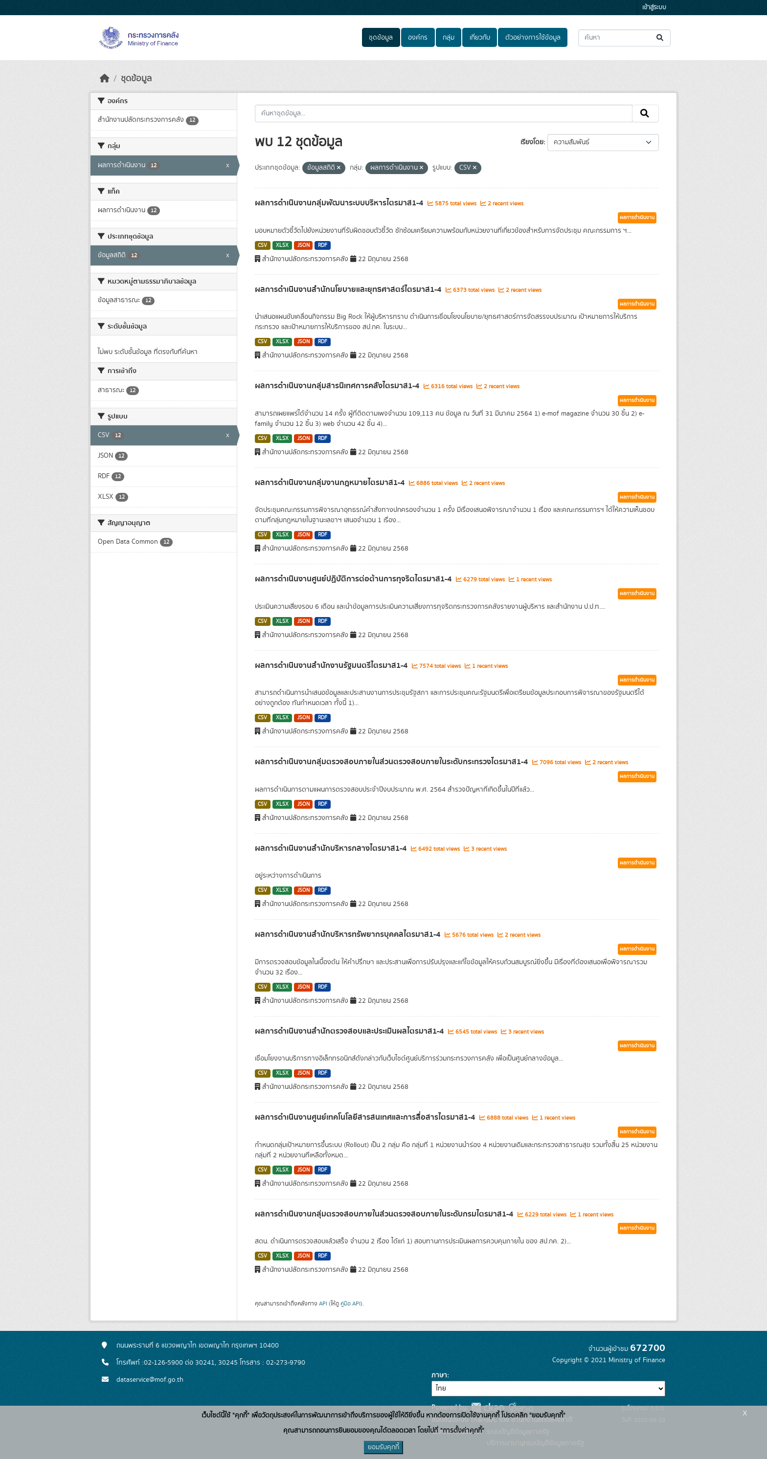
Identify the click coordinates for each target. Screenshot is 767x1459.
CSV (262, 245)
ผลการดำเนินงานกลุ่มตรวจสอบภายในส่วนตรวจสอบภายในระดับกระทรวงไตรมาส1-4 (392, 761)
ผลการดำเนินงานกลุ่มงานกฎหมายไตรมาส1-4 (330, 482)
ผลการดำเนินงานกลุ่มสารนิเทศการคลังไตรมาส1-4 (338, 385)
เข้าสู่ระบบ (654, 7)
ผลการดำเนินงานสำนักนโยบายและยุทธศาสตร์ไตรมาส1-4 (349, 289)
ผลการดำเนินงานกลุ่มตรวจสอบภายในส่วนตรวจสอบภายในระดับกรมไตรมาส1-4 (385, 1214)
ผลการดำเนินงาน (637, 217)
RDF (322, 245)
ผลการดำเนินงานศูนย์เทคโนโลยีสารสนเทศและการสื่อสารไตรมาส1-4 (366, 1117)
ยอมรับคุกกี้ (383, 1447)
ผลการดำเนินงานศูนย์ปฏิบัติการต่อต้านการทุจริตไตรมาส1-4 (354, 579)
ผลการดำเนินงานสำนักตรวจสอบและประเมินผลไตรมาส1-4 (350, 1031)
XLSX (282, 245)
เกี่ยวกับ (480, 38)
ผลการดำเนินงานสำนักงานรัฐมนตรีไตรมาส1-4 (332, 665)
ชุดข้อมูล (381, 38)
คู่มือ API (350, 1303)
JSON (303, 245)
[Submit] (660, 37)
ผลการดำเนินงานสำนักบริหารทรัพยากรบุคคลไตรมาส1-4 (348, 934)
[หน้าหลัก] (105, 78)
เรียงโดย (531, 142)
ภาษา (439, 1375)
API (323, 1303)
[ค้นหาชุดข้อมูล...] (624, 37)
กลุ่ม (448, 38)
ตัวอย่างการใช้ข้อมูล (533, 38)
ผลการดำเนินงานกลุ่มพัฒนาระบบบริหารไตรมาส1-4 (340, 203)
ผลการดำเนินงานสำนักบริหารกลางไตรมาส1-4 (331, 848)
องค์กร (418, 38)
